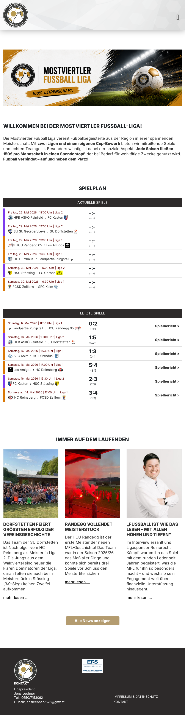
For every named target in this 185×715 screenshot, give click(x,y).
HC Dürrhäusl (21, 259)
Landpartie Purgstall (56, 259)
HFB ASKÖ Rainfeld (26, 217)
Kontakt (121, 702)
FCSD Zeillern (21, 287)
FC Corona (51, 273)
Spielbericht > (167, 326)
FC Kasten (57, 217)
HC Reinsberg (49, 370)
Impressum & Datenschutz (136, 696)
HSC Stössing (22, 273)
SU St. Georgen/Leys (27, 231)
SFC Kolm (48, 287)
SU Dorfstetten (64, 231)
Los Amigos (58, 245)
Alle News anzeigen (93, 621)
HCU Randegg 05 (25, 245)
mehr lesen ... (15, 597)
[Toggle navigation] (178, 17)
